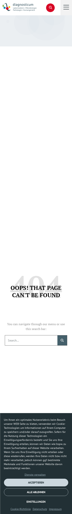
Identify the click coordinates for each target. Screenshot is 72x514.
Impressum (55, 509)
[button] (66, 7)
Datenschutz (40, 509)
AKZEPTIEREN (36, 482)
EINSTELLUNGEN (36, 501)
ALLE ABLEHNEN (36, 492)
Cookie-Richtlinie (21, 509)
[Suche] (62, 340)
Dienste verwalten (35, 474)
